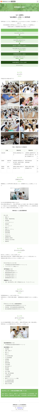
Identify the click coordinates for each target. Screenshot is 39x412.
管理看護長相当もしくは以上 (19, 53)
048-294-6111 (19, 407)
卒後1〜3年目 (19, 30)
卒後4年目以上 (19, 37)
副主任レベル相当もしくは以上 (19, 45)
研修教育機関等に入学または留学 (19, 62)
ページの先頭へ (19, 400)
